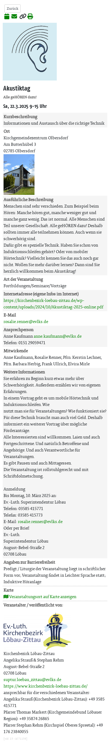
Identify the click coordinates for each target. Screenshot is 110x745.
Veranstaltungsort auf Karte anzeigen (40, 596)
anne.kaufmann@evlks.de (57, 336)
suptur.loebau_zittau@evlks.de (32, 679)
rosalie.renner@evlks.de (26, 321)
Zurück (12, 8)
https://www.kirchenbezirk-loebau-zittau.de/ (45, 686)
